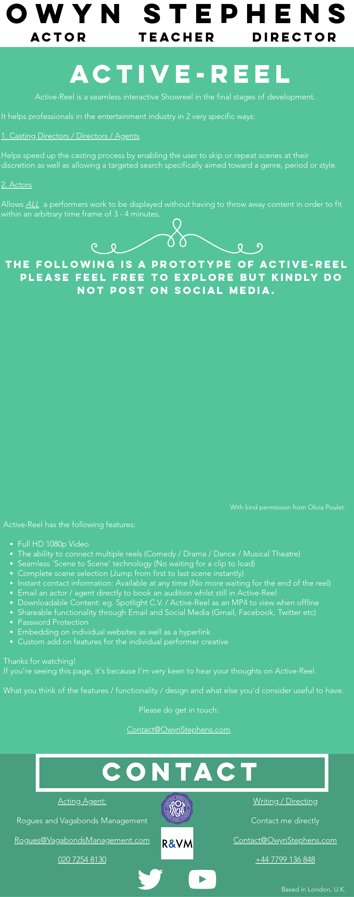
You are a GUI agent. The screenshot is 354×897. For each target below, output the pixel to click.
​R (82, 840)
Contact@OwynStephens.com (178, 729)
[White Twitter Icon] (150, 879)
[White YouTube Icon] (202, 879)
